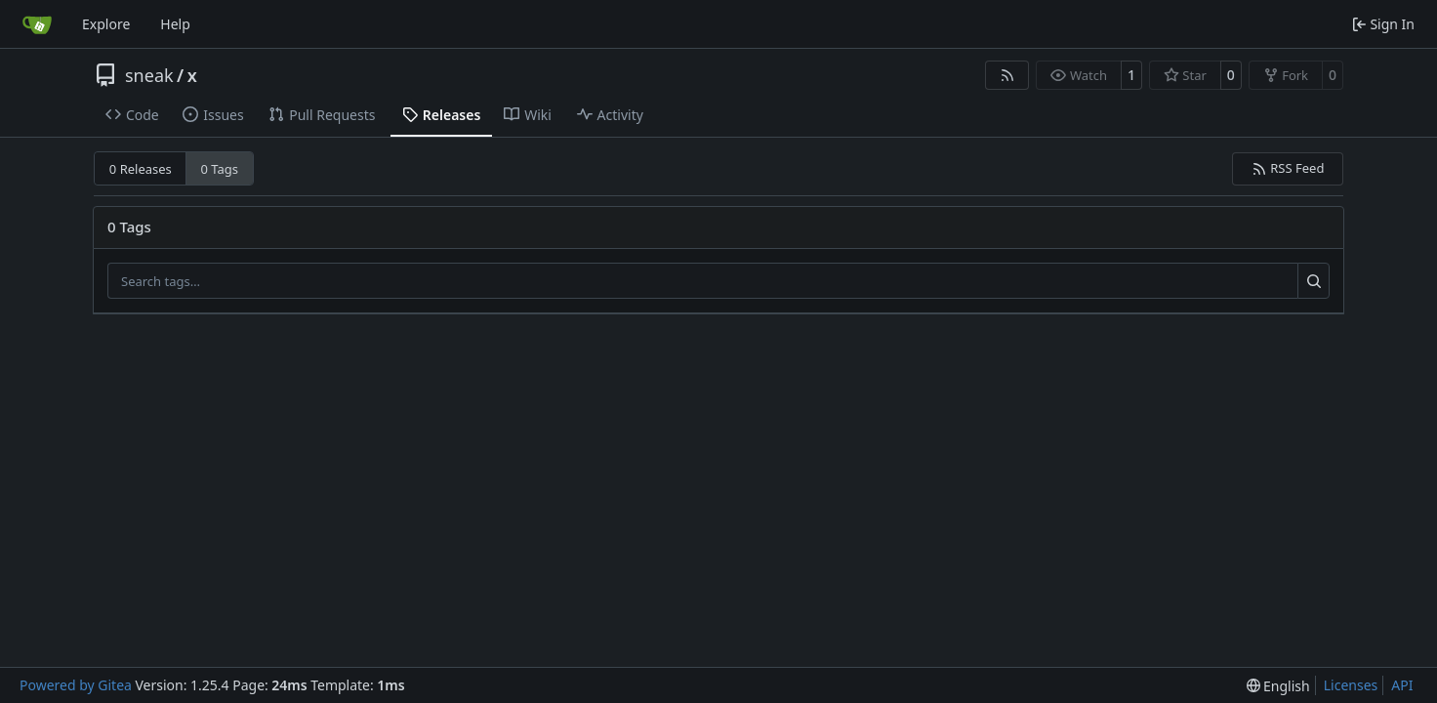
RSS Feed (1288, 168)
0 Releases (140, 169)
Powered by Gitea (76, 685)
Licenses (1351, 685)
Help (175, 24)
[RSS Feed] (1007, 75)
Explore (106, 24)
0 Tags (220, 169)
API (1402, 685)
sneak (149, 75)
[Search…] (1313, 281)
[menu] (1278, 686)
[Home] (37, 24)
